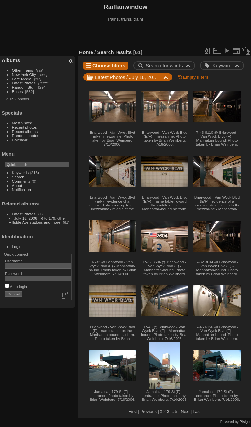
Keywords (20, 172)
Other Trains (22, 70)
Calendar (20, 140)
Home (86, 52)
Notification (21, 189)
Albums (11, 60)
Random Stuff (24, 87)
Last (197, 411)
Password (13, 273)
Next (185, 411)
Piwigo (245, 422)
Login (17, 246)
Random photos (25, 135)
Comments (21, 181)
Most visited (22, 123)
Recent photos (24, 127)
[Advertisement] (125, 35)
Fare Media (22, 79)
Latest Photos (24, 83)
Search (18, 177)
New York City (24, 74)
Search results (114, 52)
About (17, 185)
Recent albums (25, 131)
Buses (17, 91)
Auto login (16, 286)
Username (14, 261)
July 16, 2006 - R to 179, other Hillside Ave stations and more (37, 220)
